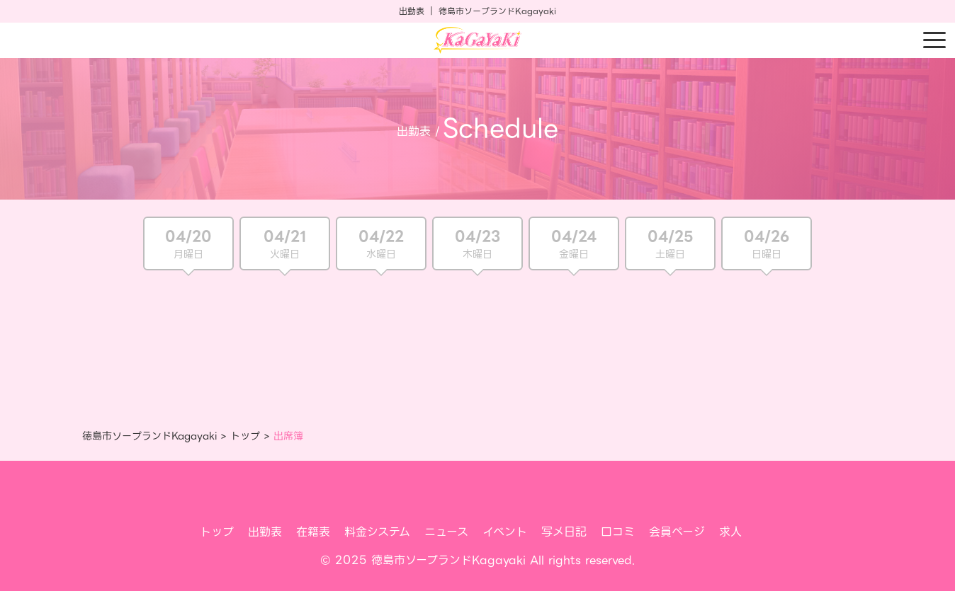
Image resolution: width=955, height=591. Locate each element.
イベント (504, 532)
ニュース (446, 532)
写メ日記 (564, 532)
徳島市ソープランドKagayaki (149, 436)
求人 (730, 532)
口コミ (618, 532)
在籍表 (313, 532)
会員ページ (677, 532)
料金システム (377, 532)
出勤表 (265, 532)
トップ (245, 436)
